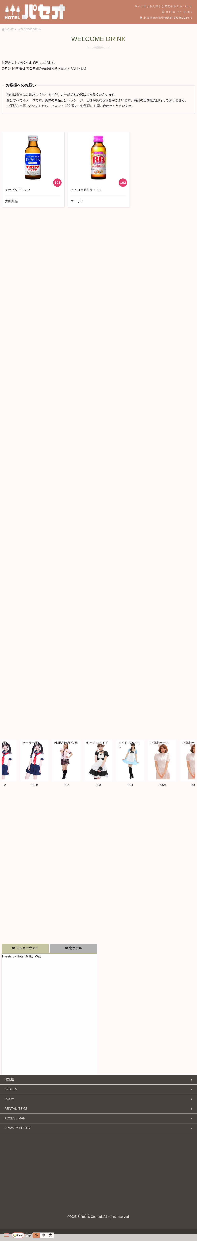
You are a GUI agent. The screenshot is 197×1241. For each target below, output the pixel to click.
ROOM (9, 1099)
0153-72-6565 (177, 12)
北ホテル (73, 948)
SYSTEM (10, 1089)
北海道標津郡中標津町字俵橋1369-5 (166, 17)
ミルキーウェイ (25, 948)
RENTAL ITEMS (15, 1108)
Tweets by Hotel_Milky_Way (21, 956)
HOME (9, 1079)
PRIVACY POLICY (17, 1128)
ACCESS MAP (14, 1118)
